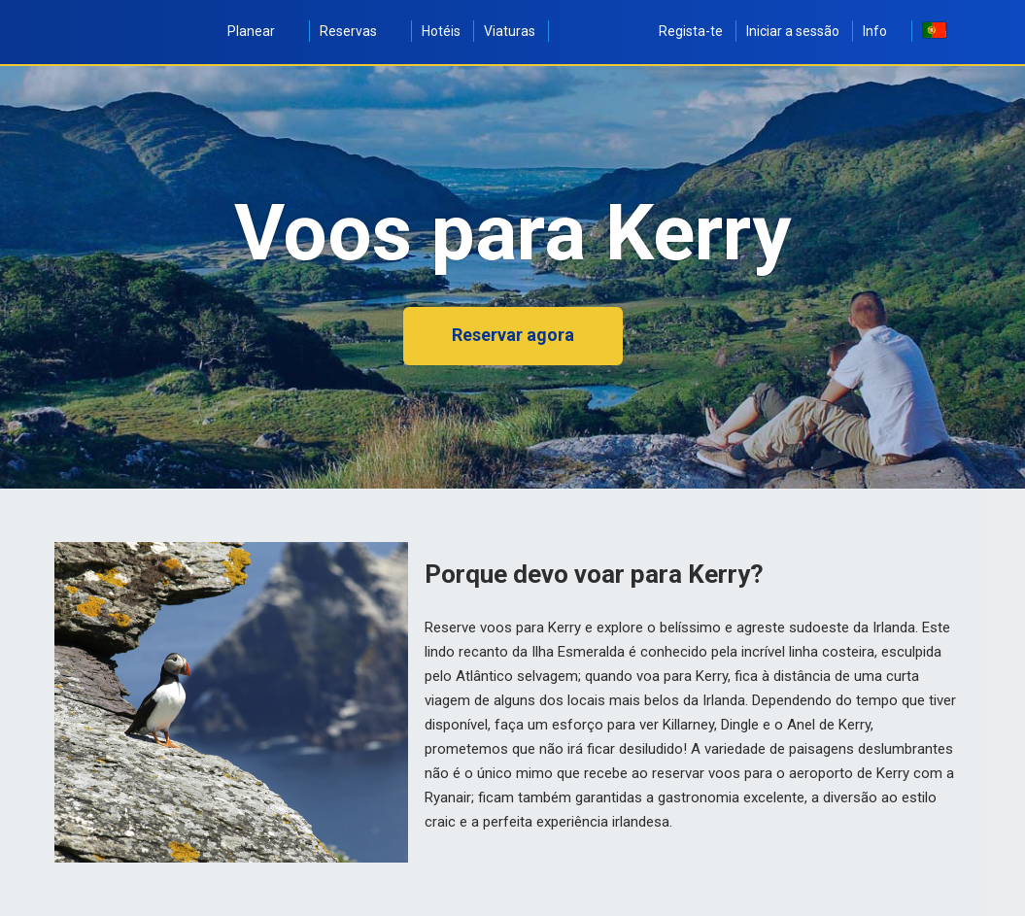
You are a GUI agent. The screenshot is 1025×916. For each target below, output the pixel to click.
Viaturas (509, 31)
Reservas (359, 31)
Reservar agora (513, 334)
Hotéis (441, 31)
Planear (261, 31)
